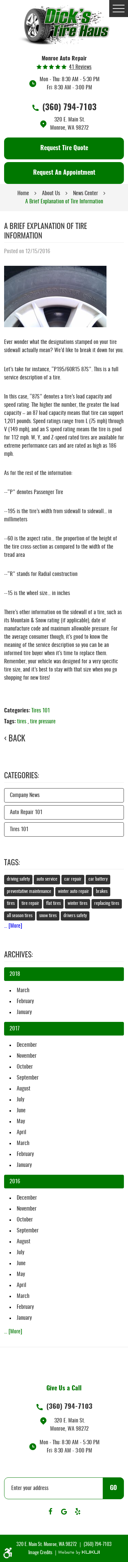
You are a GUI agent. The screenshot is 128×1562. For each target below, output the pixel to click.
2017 (14, 1028)
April (21, 1132)
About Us (51, 193)
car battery (98, 879)
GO (113, 1488)
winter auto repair (73, 891)
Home (23, 193)
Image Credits (40, 1552)
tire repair (30, 903)
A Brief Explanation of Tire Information (64, 201)
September (28, 1078)
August (23, 1088)
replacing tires (106, 903)
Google (64, 1511)
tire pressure (43, 721)
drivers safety (75, 915)
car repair (73, 879)
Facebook (50, 1511)
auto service (47, 879)
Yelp (78, 1511)
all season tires (19, 915)
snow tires (48, 915)
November (27, 1056)
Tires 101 (40, 710)
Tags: (12, 863)
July (20, 1099)
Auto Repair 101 (26, 812)
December (27, 1045)
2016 (15, 1181)
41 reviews (80, 67)
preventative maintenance (29, 891)
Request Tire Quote (64, 148)
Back (17, 739)
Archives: (18, 955)
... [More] (13, 926)
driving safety (18, 879)
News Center (85, 193)
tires (21, 721)
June (21, 1110)
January (24, 1012)
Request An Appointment (64, 173)
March (23, 990)
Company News (25, 795)
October (25, 1067)
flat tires (53, 903)
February (25, 1001)
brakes (102, 891)
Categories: (21, 776)
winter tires (77, 903)
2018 (15, 974)
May (21, 1121)
